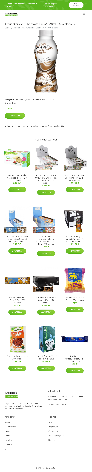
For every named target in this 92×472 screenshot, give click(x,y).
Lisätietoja (15, 116)
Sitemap (51, 440)
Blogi (50, 422)
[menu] (84, 14)
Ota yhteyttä (53, 427)
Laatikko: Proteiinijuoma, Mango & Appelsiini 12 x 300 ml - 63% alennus (74, 239)
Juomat (8, 422)
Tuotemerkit (20, 99)
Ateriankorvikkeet (40, 99)
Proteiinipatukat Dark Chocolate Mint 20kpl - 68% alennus (75, 178)
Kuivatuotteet (10, 427)
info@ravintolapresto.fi (57, 404)
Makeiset (8, 440)
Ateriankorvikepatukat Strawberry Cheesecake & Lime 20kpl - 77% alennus (46, 179)
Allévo (51, 99)
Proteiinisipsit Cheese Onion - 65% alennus (75, 298)
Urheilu (29, 99)
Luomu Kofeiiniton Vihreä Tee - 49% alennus (46, 357)
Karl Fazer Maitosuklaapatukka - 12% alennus (74, 358)
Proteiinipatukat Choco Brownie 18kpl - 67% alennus (46, 300)
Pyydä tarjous (76, 5)
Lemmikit (8, 435)
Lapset (7, 431)
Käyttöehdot (53, 431)
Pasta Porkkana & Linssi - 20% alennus (17, 357)
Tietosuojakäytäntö (56, 435)
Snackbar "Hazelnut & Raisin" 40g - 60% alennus (17, 300)
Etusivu (7, 28)
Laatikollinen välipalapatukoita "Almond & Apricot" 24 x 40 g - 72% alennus (46, 240)
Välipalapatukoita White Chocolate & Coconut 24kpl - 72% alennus (17, 239)
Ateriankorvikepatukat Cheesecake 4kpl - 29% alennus (17, 178)
